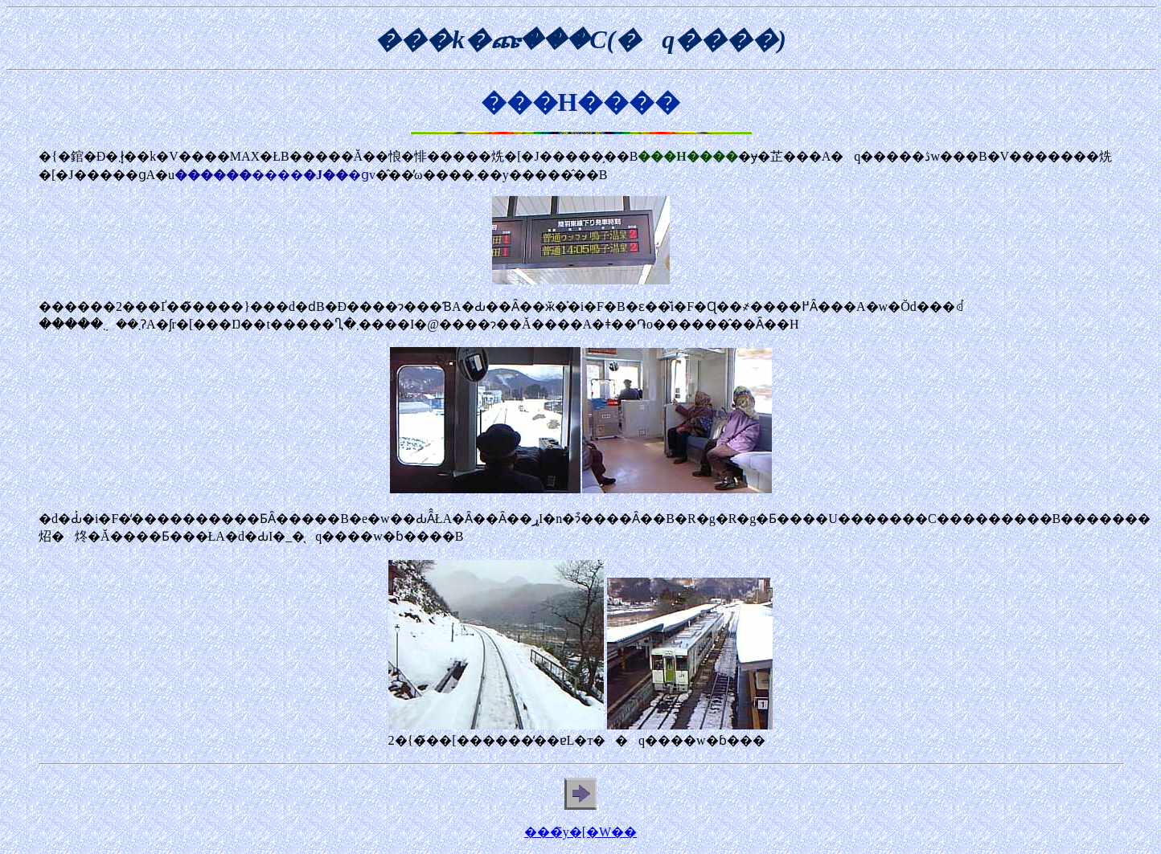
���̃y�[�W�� (580, 832)
